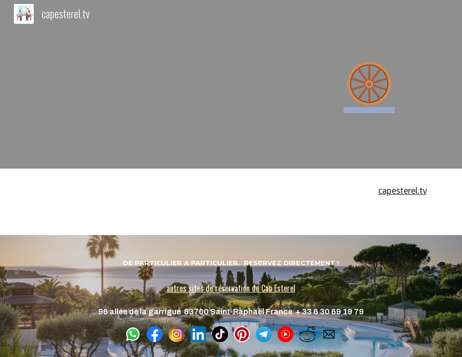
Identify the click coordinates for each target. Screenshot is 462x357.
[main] (369, 84)
